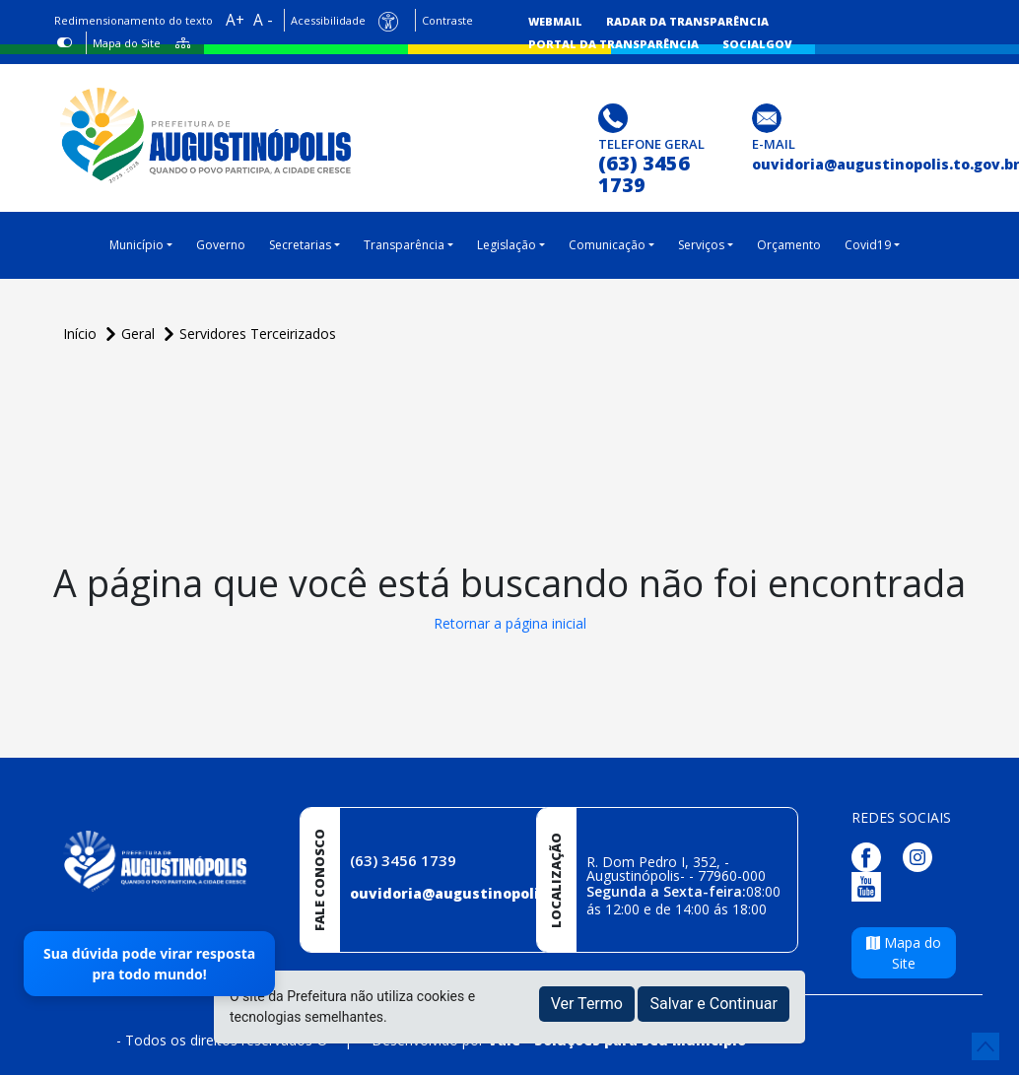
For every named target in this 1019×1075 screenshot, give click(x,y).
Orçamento (789, 244)
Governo (220, 244)
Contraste (447, 20)
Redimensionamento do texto (133, 20)
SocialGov (757, 43)
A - (263, 20)
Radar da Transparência (687, 21)
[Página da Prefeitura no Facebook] (871, 855)
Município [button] (136, 244)
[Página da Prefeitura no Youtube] (871, 885)
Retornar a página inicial (510, 623)
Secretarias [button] (300, 244)
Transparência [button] (404, 244)
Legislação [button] (506, 244)
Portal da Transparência (613, 43)
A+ (235, 20)
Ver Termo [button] (587, 1003)
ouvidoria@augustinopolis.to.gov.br (484, 893)
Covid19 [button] (868, 244)
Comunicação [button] (607, 244)
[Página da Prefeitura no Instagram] (922, 855)
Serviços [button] (701, 244)
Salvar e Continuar (713, 1003)
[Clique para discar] (615, 116)
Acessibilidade (328, 20)
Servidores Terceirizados (257, 333)
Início (82, 333)
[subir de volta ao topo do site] (985, 1046)
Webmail (555, 21)
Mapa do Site (127, 42)
